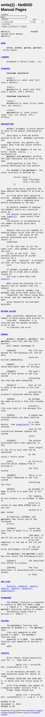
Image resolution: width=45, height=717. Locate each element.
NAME (3, 43)
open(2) (34, 586)
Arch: (36, 19)
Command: (5, 14)
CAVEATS (5, 653)
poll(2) (15, 588)
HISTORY (5, 621)
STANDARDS (6, 598)
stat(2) (5, 279)
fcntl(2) (11, 586)
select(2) (27, 588)
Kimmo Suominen (9, 712)
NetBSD (39, 710)
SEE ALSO (5, 581)
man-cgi (26, 712)
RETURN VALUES (8, 311)
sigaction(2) (23, 424)
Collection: (6, 24)
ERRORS (4, 334)
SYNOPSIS (5, 68)
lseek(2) (11, 216)
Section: (5, 19)
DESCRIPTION (7, 124)
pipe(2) (5, 588)
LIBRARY (5, 57)
